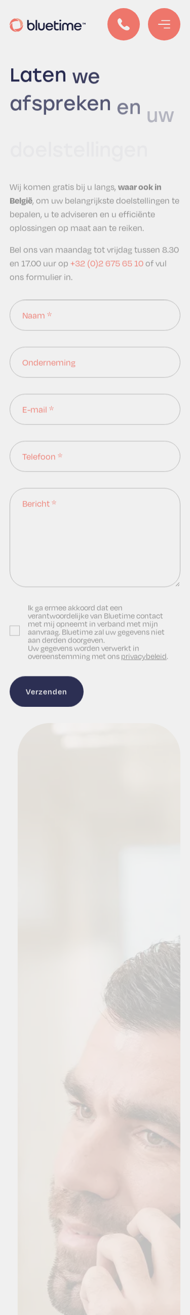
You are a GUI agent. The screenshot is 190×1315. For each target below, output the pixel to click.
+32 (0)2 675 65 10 (106, 263)
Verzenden (46, 691)
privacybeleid (144, 656)
